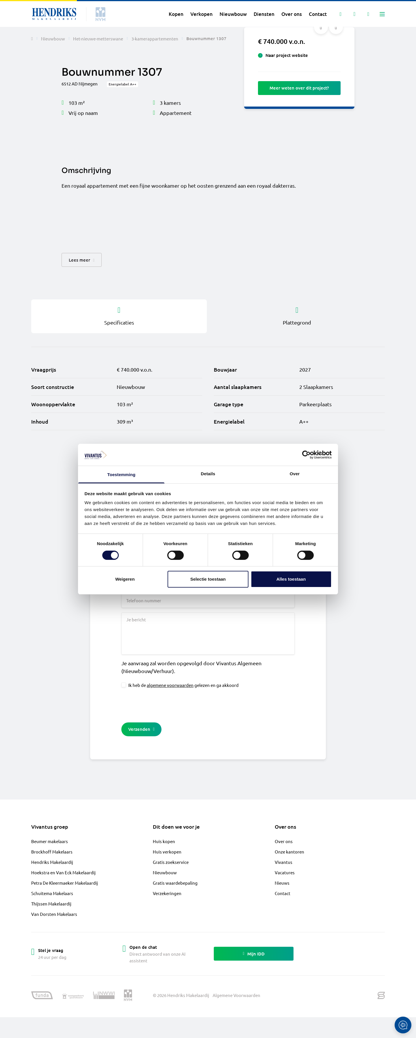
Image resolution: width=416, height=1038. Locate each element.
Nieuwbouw (165, 872)
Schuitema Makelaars (52, 893)
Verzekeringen (167, 893)
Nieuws (282, 883)
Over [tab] (295, 473)
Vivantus (283, 862)
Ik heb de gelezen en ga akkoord (183, 685)
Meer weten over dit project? (299, 88)
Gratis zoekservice (171, 862)
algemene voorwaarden (170, 685)
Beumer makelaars (49, 841)
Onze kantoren (289, 851)
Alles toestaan (291, 579)
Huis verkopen (167, 851)
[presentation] (165, 704)
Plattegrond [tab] (297, 315)
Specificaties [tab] (119, 315)
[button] (82, 260)
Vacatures (285, 872)
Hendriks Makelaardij (52, 862)
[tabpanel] (208, 395)
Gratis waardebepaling (175, 883)
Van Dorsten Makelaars (54, 914)
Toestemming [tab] (121, 474)
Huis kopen (164, 841)
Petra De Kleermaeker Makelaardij (64, 883)
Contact (282, 893)
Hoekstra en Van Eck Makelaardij (63, 872)
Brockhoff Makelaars (52, 851)
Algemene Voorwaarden (236, 995)
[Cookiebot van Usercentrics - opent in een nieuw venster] (306, 454)
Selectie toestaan (208, 579)
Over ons (284, 841)
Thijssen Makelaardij (51, 903)
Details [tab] (208, 473)
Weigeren (125, 579)
